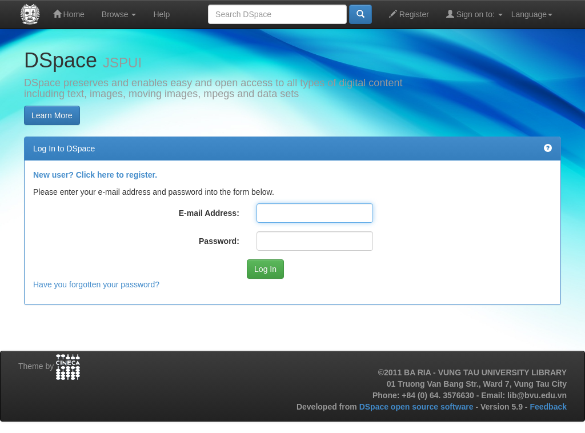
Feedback (548, 406)
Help (161, 14)
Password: (219, 241)
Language (531, 14)
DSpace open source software (417, 406)
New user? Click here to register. (95, 174)
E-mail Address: (209, 213)
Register (409, 14)
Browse (119, 14)
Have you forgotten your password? (96, 284)
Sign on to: (474, 14)
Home (69, 14)
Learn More (52, 115)
